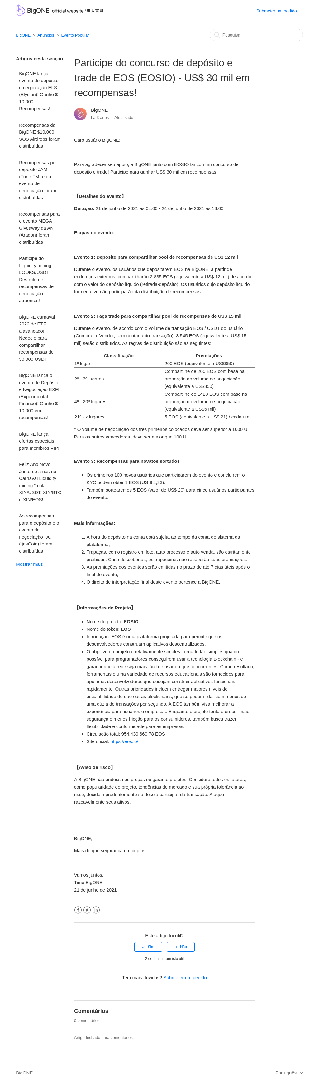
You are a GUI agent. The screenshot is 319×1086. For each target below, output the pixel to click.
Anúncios (45, 35)
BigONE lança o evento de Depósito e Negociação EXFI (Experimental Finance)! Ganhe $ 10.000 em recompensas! (39, 396)
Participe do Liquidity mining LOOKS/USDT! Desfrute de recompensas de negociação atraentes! (36, 279)
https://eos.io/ (124, 741)
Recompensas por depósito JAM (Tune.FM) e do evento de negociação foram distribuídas (38, 180)
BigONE (23, 35)
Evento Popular (75, 35)
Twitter (87, 910)
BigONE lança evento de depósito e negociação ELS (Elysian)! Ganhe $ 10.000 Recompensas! (39, 91)
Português (286, 1072)
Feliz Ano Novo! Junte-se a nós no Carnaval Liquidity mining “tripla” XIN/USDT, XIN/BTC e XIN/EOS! (40, 482)
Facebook (78, 910)
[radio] (148, 946)
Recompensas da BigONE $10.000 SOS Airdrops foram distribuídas (39, 135)
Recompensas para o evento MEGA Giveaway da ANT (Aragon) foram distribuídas (39, 228)
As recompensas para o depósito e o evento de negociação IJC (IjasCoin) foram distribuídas (39, 533)
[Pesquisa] (256, 35)
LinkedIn (96, 910)
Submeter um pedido (276, 10)
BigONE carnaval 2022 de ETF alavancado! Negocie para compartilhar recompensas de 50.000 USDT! (37, 338)
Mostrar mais (29, 564)
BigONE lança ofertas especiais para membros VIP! (39, 441)
